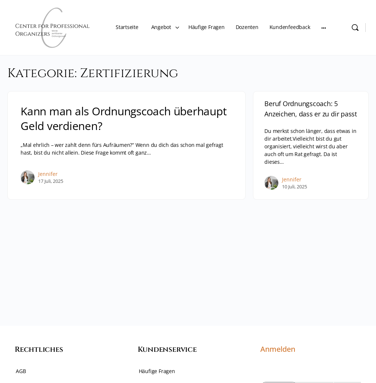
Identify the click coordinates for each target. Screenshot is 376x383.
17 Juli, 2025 (50, 181)
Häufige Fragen (157, 371)
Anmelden (277, 349)
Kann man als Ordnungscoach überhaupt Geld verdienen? (124, 118)
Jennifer (48, 173)
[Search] (355, 27)
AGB (21, 371)
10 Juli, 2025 (294, 186)
